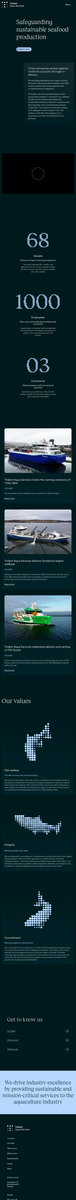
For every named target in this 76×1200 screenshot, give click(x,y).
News (9, 1169)
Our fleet (10, 1143)
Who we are (12, 1148)
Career (10, 1164)
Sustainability (12, 1158)
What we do (12, 1153)
